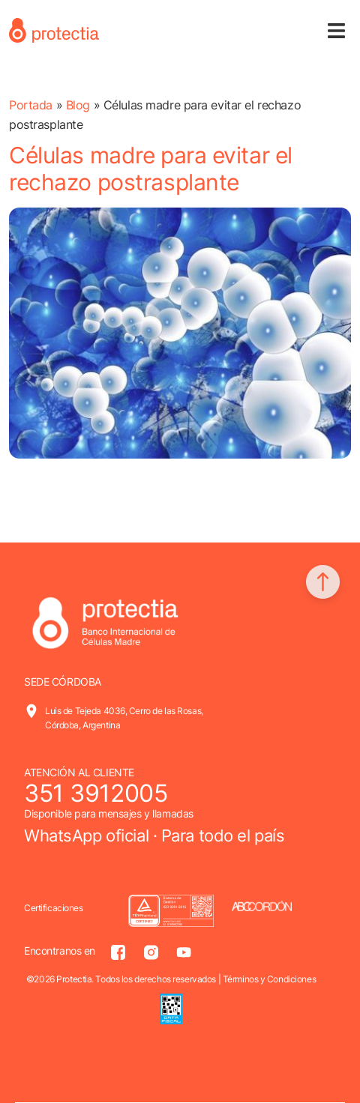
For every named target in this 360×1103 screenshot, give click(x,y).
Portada (30, 104)
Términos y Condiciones (269, 979)
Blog (78, 104)
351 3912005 (95, 793)
